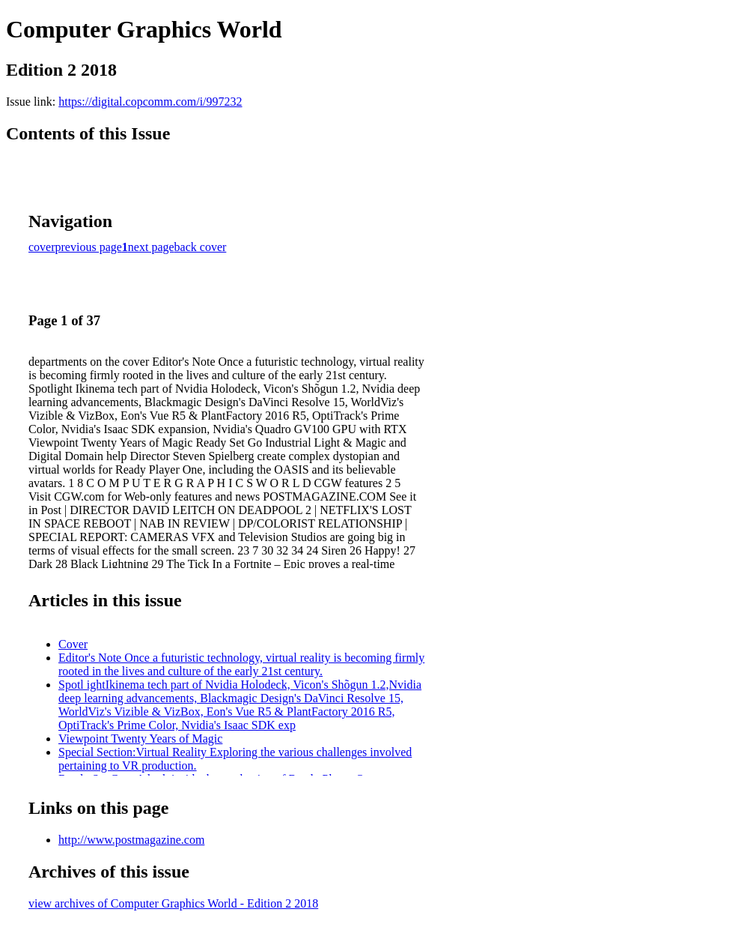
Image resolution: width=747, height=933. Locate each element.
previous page (88, 247)
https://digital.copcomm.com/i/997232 (150, 101)
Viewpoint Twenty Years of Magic (140, 738)
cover (41, 247)
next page (151, 247)
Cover (73, 644)
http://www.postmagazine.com (131, 839)
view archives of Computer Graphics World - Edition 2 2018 (173, 903)
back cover (200, 247)
